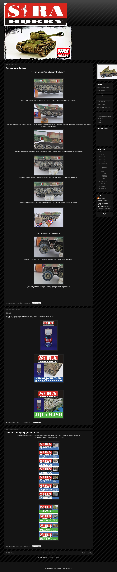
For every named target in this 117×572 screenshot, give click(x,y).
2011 (101, 161)
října (102, 183)
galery (99, 113)
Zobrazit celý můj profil (103, 208)
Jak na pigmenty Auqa (16, 68)
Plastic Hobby (101, 104)
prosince (103, 163)
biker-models (101, 90)
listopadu (103, 181)
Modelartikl (100, 96)
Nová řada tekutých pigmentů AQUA (22, 432)
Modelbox (100, 99)
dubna (103, 188)
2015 (101, 152)
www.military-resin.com (103, 107)
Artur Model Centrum (103, 87)
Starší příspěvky (87, 553)
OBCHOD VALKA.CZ (103, 102)
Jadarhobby (100, 93)
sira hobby (102, 198)
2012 (101, 159)
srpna (102, 186)
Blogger (70, 568)
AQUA (8, 313)
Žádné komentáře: (25, 303)
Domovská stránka (49, 553)
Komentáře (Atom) (54, 557)
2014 (101, 154)
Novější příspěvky (11, 553)
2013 (101, 156)
